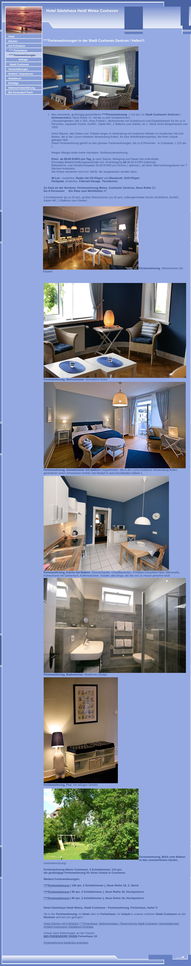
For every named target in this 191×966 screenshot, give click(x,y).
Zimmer (56, 923)
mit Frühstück (69, 923)
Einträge (88, 926)
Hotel (47, 923)
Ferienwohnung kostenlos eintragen (66, 942)
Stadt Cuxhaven (147, 923)
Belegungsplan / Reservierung (117, 923)
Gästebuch (75, 926)
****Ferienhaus (88, 923)
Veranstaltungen (169, 923)
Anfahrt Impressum (56, 926)
